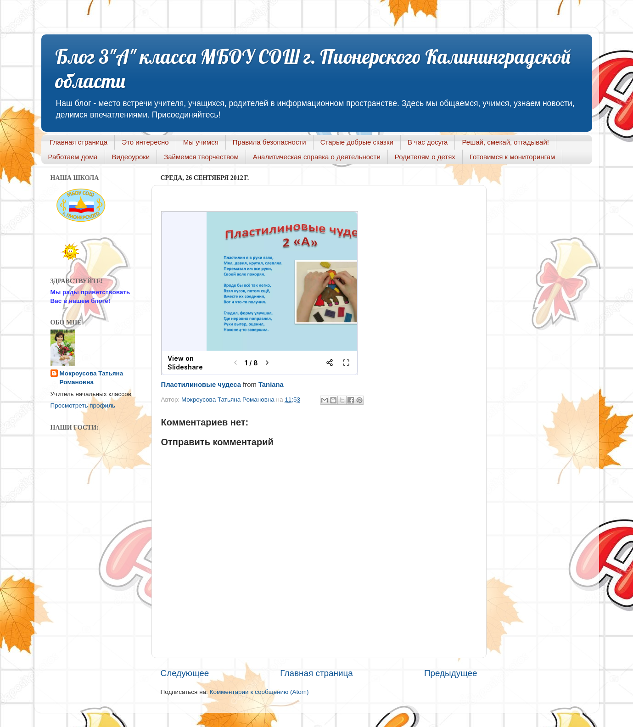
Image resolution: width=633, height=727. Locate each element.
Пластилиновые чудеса (201, 384)
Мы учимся (200, 142)
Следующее (185, 673)
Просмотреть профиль (83, 405)
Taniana (271, 384)
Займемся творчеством (201, 157)
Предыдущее (450, 673)
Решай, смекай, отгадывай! (505, 142)
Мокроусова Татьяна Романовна (228, 399)
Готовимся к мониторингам (512, 157)
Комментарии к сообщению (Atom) (259, 691)
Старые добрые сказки (356, 142)
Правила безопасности (269, 142)
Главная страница (78, 142)
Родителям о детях (425, 157)
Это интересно (145, 142)
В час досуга (428, 142)
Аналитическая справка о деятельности (317, 157)
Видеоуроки (131, 157)
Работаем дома (73, 157)
